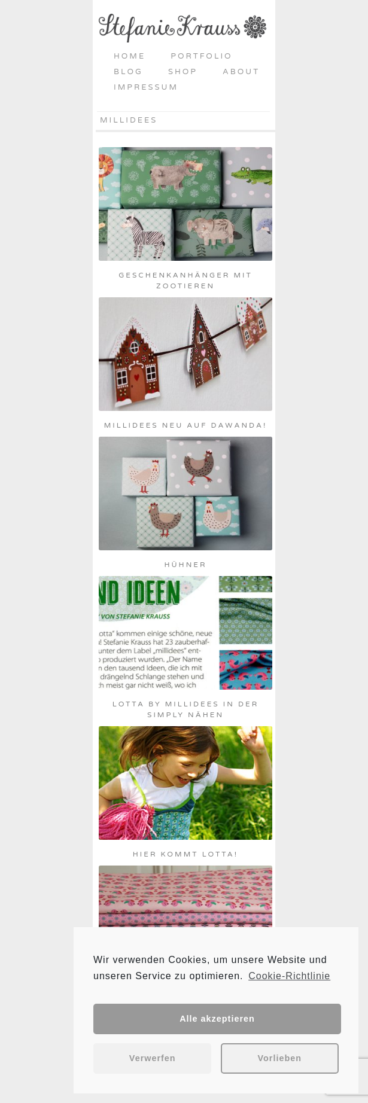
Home (129, 56)
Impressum (146, 87)
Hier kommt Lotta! (185, 854)
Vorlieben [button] (280, 1058)
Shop (182, 72)
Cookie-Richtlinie (289, 976)
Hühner (185, 564)
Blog (128, 72)
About (241, 72)
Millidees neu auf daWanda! (185, 425)
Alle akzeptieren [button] (217, 1018)
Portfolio (201, 56)
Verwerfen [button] (152, 1058)
